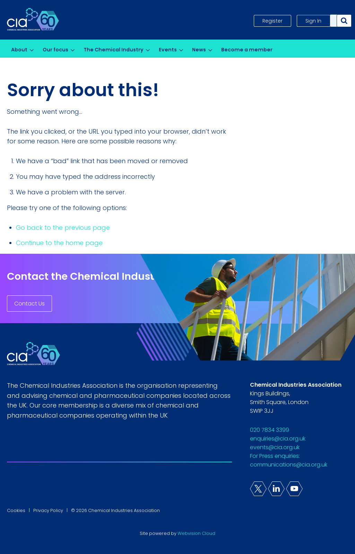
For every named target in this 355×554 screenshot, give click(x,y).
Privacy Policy (48, 510)
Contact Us (29, 304)
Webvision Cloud (196, 533)
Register (272, 20)
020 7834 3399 (269, 430)
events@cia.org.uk (275, 447)
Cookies (16, 510)
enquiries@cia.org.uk (277, 439)
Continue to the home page (59, 242)
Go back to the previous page (63, 227)
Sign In (313, 20)
